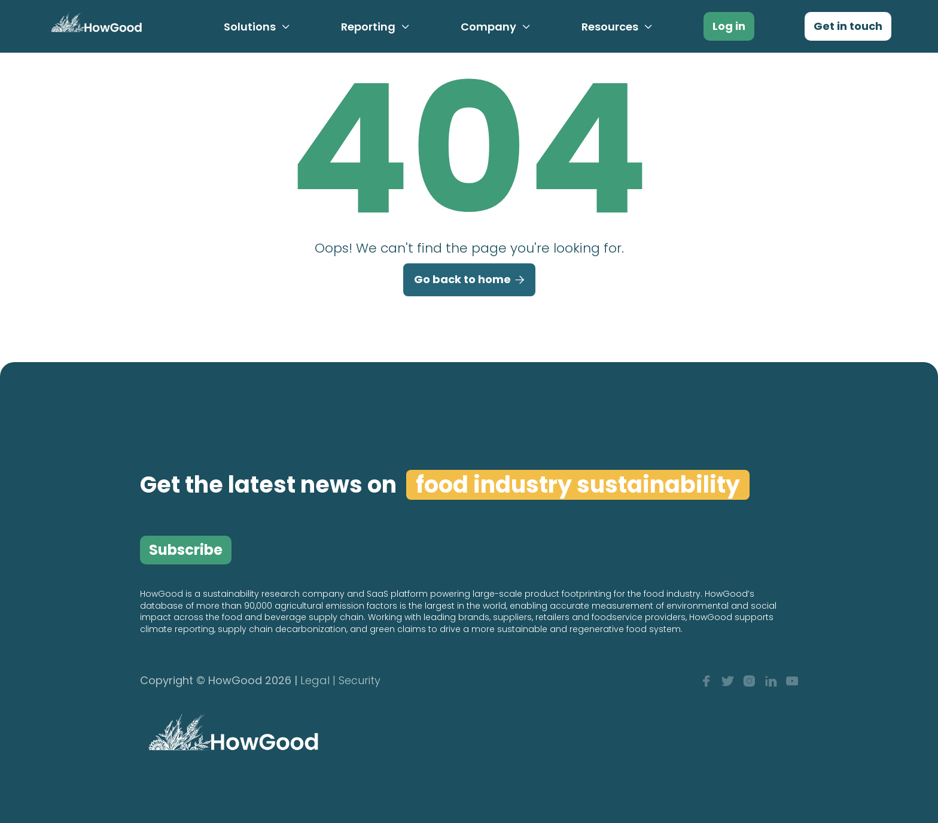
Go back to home (469, 280)
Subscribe (186, 550)
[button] (257, 27)
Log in (728, 26)
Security (359, 681)
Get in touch (848, 26)
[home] (94, 25)
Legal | (318, 681)
